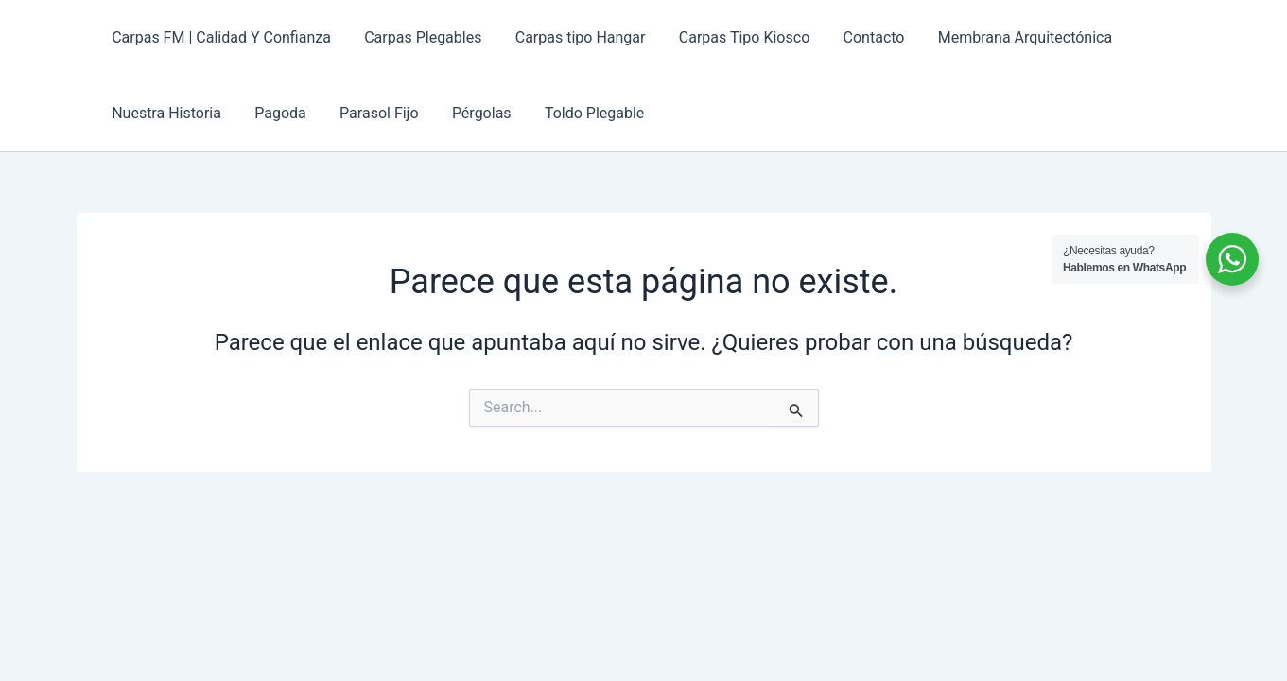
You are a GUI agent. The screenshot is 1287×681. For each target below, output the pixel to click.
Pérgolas (470, 113)
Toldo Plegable (580, 113)
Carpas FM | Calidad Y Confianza (220, 37)
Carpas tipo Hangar (572, 37)
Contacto (860, 37)
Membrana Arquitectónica (1008, 37)
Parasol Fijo (371, 113)
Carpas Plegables (418, 37)
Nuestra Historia (165, 113)
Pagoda (276, 113)
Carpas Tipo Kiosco (733, 37)
